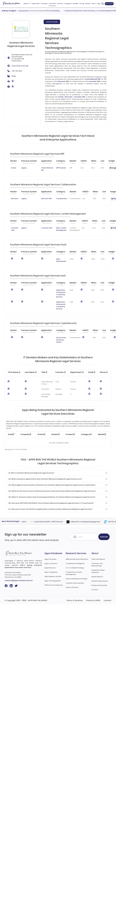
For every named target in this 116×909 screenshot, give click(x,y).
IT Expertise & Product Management (74, 573)
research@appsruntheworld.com (19, 580)
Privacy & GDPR (93, 600)
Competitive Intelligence (75, 563)
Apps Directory (50, 568)
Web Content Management (61, 229)
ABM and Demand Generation (77, 559)
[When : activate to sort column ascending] (95, 162)
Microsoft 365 (63, 81)
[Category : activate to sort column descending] (62, 162)
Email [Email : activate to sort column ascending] (91, 372)
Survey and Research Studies (76, 579)
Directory (60, 3)
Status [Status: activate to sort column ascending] (42, 434)
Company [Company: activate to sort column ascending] (25, 434)
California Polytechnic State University (83, 11)
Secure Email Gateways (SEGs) (61, 339)
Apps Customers (50, 563)
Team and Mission (98, 559)
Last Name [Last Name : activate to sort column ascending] (31, 372)
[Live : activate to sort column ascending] (104, 162)
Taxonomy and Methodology (97, 564)
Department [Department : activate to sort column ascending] (77, 372)
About (94, 3)
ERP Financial (61, 168)
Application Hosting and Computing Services (60, 293)
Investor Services (72, 587)
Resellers (75, 3)
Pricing (82, 3)
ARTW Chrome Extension (53, 585)
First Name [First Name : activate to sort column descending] (14, 372)
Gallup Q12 (77, 522)
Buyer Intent (36, 3)
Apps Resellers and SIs (52, 576)
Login (98, 3)
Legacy (24, 168)
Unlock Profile (52, 22)
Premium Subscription (99, 581)
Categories (68, 3)
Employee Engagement (94, 522)
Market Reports (97, 577)
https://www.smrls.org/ (20, 66)
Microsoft (68, 97)
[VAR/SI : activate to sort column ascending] (85, 162)
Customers (52, 3)
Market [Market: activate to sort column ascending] (102, 434)
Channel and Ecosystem (75, 583)
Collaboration (61, 198)
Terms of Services (74, 600)
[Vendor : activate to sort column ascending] (15, 162)
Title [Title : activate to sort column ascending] (44, 372)
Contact (94, 590)
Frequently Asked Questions (97, 571)
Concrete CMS (94, 81)
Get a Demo (109, 4)
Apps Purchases (50, 559)
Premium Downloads (99, 585)
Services (87, 3)
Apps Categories (50, 572)
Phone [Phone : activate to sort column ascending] (104, 372)
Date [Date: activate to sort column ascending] (11, 434)
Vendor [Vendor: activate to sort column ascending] (55, 434)
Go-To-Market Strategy (75, 568)
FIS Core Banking (56, 11)
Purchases (44, 3)
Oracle (60, 97)
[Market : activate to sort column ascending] (74, 162)
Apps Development (61, 260)
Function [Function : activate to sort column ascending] (60, 372)
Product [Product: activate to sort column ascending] (70, 434)
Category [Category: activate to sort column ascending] (86, 434)
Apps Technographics (52, 581)
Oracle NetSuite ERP (93, 79)
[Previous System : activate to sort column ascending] (30, 162)
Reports (27, 3)
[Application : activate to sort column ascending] (47, 162)
